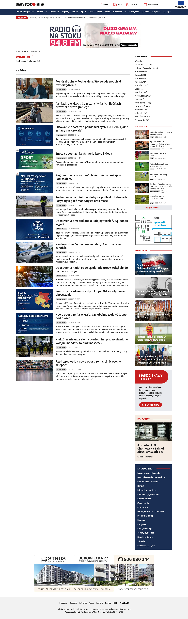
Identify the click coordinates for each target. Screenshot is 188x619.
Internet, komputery (146, 490)
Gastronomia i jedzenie (147, 482)
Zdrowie (145, 12)
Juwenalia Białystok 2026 (97, 18)
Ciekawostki (140, 120)
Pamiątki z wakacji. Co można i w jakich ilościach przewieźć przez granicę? (88, 105)
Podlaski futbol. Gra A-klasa (159, 154)
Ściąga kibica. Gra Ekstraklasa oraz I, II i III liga (159, 198)
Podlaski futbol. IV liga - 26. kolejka (160, 175)
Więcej (167, 12)
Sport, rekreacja (144, 528)
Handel (140, 486)
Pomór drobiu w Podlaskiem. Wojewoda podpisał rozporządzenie (88, 83)
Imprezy (104, 4)
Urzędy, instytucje (145, 537)
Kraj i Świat (140, 117)
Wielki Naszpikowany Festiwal (50, 18)
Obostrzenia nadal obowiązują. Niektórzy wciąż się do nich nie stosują (92, 269)
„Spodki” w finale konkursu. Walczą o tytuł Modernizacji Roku (160, 144)
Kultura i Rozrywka (143, 68)
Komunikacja (150, 4)
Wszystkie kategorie (146, 546)
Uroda (138, 89)
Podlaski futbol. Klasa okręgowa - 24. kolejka (159, 165)
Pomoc (108, 603)
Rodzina (138, 92)
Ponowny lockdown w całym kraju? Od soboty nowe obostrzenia (90, 293)
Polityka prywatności (65, 609)
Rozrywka (141, 524)
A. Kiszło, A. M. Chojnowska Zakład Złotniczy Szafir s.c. (150, 448)
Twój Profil (124, 603)
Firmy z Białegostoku (25, 12)
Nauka (107, 12)
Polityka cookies (82, 609)
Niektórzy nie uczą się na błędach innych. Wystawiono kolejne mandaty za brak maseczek (92, 341)
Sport (83, 12)
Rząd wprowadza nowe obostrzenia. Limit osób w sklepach (89, 363)
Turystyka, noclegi (145, 533)
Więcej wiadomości (152, 208)
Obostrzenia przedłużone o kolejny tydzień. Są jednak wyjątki (92, 222)
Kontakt (99, 603)
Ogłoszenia (132, 4)
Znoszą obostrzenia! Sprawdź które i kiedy (84, 153)
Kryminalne (140, 103)
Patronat (83, 603)
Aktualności (61, 89)
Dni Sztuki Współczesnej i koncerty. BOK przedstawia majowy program (161, 186)
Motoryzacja (134, 12)
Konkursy (33, 18)
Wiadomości (42, 12)
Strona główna (22, 51)
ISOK (115, 603)
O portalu (63, 603)
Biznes (99, 12)
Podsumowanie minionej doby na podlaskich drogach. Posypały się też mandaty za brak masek (92, 199)
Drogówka (139, 106)
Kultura (75, 12)
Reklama (141, 520)
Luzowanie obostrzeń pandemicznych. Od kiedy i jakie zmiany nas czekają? (92, 128)
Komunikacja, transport (148, 494)
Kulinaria (139, 113)
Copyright (95, 609)
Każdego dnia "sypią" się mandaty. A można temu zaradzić (89, 246)
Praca (91, 12)
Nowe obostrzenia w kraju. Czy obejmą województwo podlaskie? (91, 316)
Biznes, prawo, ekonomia (148, 473)
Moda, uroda (143, 503)
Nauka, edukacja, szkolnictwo (150, 511)
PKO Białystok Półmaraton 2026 (74, 18)
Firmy (117, 4)
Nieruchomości (119, 12)
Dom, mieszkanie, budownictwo (151, 477)
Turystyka (156, 12)
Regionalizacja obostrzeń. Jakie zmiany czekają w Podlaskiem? (89, 177)
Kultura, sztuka (144, 499)
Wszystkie (139, 61)
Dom (137, 99)
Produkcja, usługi (145, 516)
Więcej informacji (145, 457)
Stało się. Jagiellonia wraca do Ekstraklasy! (161, 133)
